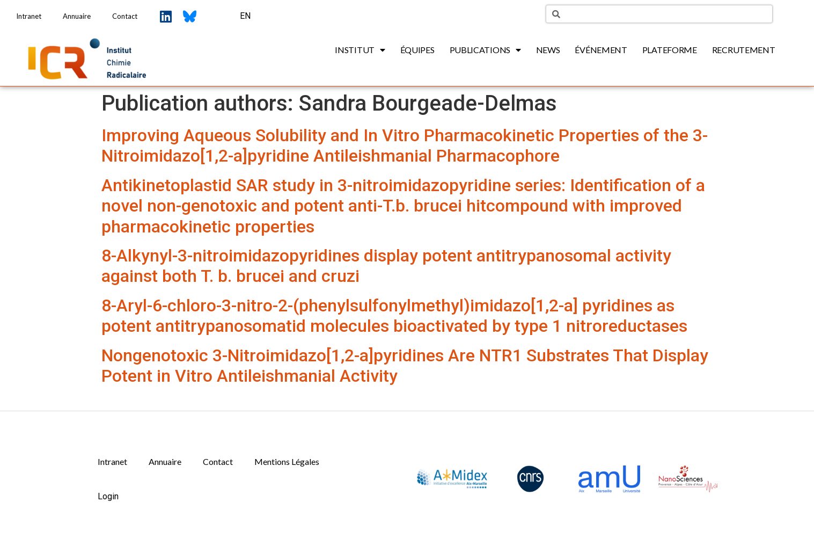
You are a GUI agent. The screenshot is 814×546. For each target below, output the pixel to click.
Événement (601, 50)
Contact (124, 16)
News (548, 50)
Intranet (28, 16)
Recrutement (743, 50)
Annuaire (77, 16)
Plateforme (669, 50)
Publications (485, 50)
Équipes (417, 50)
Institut (360, 50)
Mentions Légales (286, 461)
